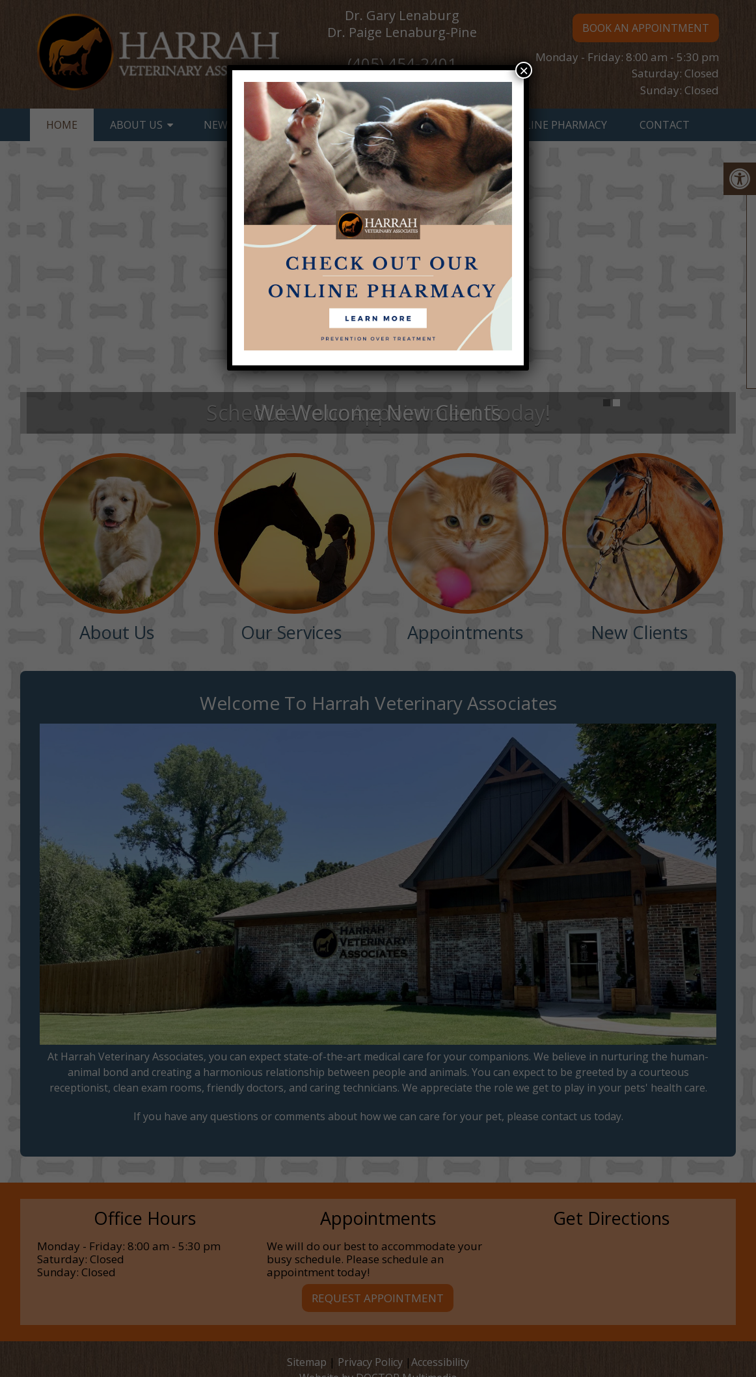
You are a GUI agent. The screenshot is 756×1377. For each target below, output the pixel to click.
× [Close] (523, 70)
